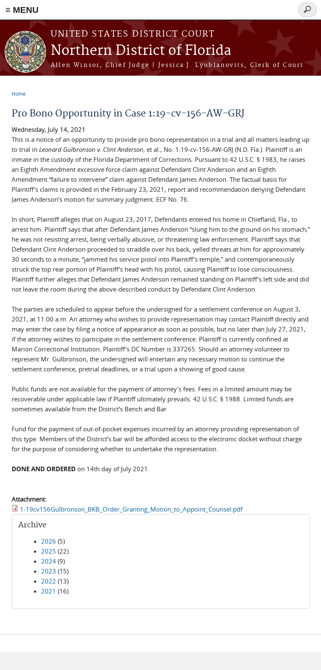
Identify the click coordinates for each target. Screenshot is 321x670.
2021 (48, 591)
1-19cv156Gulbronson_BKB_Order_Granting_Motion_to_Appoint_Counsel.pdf (131, 509)
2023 (48, 571)
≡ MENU (22, 10)
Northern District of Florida (141, 50)
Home (19, 93)
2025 (48, 551)
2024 (48, 561)
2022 (48, 581)
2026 (48, 541)
